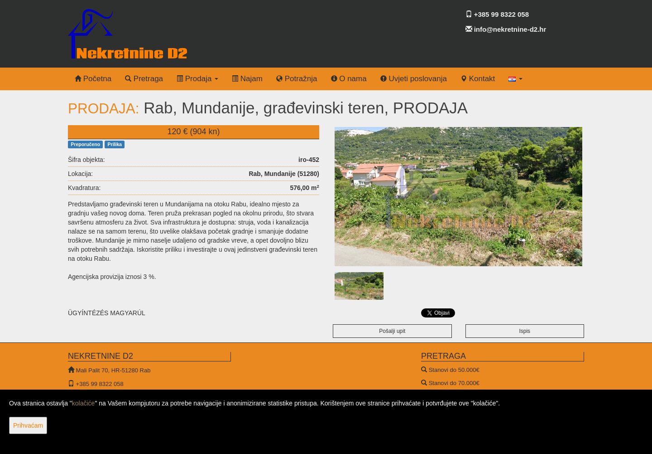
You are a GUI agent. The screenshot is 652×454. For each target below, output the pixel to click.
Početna (93, 78)
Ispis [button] (524, 331)
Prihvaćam (28, 425)
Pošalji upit (392, 331)
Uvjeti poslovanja (413, 78)
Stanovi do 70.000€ (454, 383)
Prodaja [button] (197, 78)
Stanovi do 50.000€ (454, 369)
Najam (247, 78)
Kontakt (477, 78)
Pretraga (144, 78)
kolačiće (83, 403)
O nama (349, 78)
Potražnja (296, 78)
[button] (515, 79)
